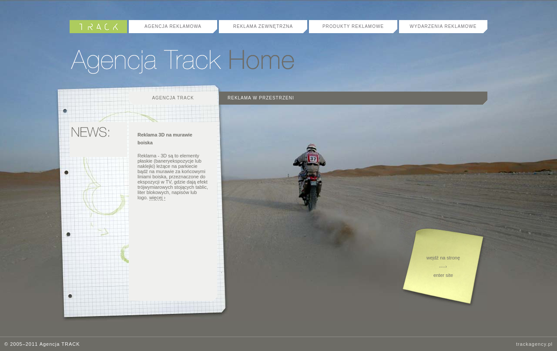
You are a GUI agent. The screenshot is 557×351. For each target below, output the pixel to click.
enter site (443, 275)
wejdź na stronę (443, 257)
